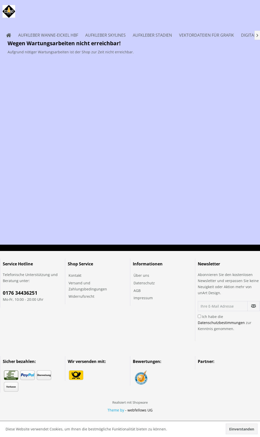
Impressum (143, 297)
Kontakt (75, 275)
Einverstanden (241, 429)
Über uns (141, 275)
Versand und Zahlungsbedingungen (88, 286)
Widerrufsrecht (81, 296)
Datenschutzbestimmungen (221, 322)
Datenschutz (144, 283)
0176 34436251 (20, 293)
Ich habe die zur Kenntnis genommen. (224, 322)
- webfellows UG (139, 410)
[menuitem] (9, 35)
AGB (137, 290)
